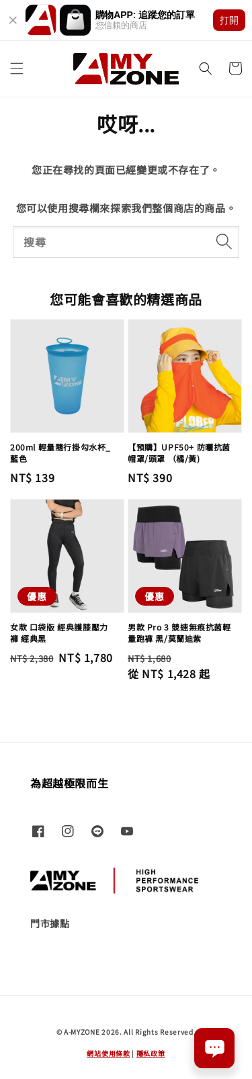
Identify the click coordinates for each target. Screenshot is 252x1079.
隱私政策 (150, 1053)
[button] (17, 68)
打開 (229, 20)
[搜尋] (224, 241)
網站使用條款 (108, 1053)
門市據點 (49, 923)
